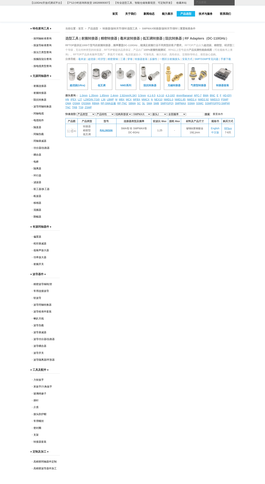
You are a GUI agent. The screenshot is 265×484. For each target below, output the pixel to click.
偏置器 (37, 236)
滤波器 (37, 182)
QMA (68, 103)
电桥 (36, 161)
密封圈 (37, 427)
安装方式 (187, 59)
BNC (212, 95)
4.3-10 (160, 95)
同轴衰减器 (39, 140)
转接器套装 (39, 441)
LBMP (110, 99)
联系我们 (225, 13)
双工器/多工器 (41, 189)
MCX (129, 99)
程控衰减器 (39, 243)
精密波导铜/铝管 (42, 284)
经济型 (102, 59)
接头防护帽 (39, 414)
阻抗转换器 (39, 99)
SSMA (191, 103)
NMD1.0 (168, 99)
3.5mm (142, 95)
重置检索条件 (187, 28)
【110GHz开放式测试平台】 (47, 2)
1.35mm (93, 95)
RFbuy (228, 128)
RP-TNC (122, 103)
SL (143, 103)
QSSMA (86, 103)
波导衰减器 (39, 332)
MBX (121, 99)
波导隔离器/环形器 (44, 359)
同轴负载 (38, 134)
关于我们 (130, 13)
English (215, 128)
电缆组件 (38, 120)
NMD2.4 (191, 99)
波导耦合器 (39, 345)
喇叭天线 (38, 318)
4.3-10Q (170, 95)
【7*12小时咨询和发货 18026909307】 (88, 2)
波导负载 (38, 325)
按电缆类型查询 (42, 66)
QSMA (76, 103)
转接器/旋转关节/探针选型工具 (120, 28)
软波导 (37, 297)
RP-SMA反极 (108, 103)
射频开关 (38, 264)
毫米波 (82, 59)
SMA (149, 103)
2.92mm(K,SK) (128, 95)
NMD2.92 (203, 99)
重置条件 (218, 114)
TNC (68, 107)
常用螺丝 (38, 420)
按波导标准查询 (42, 45)
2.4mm (114, 95)
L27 (80, 99)
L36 (103, 99)
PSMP (224, 99)
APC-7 (198, 95)
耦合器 (37, 154)
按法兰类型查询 (42, 52)
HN (67, 99)
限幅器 (37, 216)
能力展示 (167, 13)
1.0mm (84, 95)
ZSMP (88, 107)
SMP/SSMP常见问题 (206, 59)
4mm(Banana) (184, 95)
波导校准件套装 (42, 311)
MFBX (136, 99)
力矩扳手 (38, 379)
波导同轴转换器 (42, 106)
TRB (74, 107)
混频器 (37, 209)
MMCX (146, 99)
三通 (122, 59)
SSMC (200, 103)
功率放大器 (39, 257)
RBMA (95, 103)
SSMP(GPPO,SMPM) (217, 103)
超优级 (92, 59)
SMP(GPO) (167, 103)
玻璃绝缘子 (39, 393)
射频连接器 (39, 85)
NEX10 (158, 99)
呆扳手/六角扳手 (42, 386)
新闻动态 (149, 13)
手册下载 (226, 59)
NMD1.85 (180, 99)
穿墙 (129, 59)
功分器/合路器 (41, 147)
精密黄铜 (113, 59)
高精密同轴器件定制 (45, 461)
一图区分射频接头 (169, 59)
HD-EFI (227, 95)
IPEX (73, 99)
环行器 (37, 175)
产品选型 (185, 13)
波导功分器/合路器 (44, 339)
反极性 (153, 59)
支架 (36, 434)
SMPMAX (180, 103)
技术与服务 (206, 13)
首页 (115, 13)
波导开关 (38, 352)
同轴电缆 (38, 113)
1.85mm (104, 95)
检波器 (37, 196)
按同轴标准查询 (42, 38)
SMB (156, 103)
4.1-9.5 (151, 95)
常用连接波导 (41, 290)
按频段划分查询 (42, 59)
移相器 (37, 202)
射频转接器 (39, 92)
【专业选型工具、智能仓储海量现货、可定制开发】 (143, 2)
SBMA (132, 103)
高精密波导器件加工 (45, 468)
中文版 (215, 132)
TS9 (81, 107)
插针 (36, 400)
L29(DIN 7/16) (92, 99)
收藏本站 (181, 2)
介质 (36, 407)
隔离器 (37, 168)
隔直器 (37, 127)
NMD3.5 (215, 99)
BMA (206, 95)
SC (139, 103)
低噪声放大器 (41, 250)
